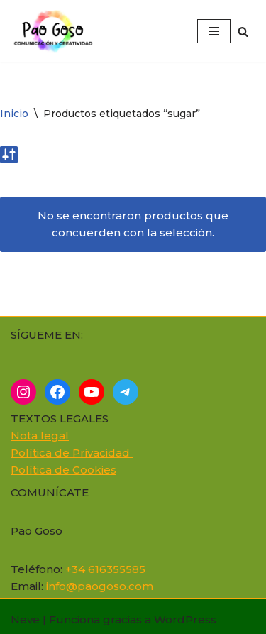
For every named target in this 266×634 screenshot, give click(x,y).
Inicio (14, 113)
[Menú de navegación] (214, 31)
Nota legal (40, 435)
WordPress (185, 619)
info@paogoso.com (99, 586)
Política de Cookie (61, 469)
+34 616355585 (105, 569)
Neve (25, 619)
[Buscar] (243, 31)
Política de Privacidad (72, 452)
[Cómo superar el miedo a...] (57, 31)
